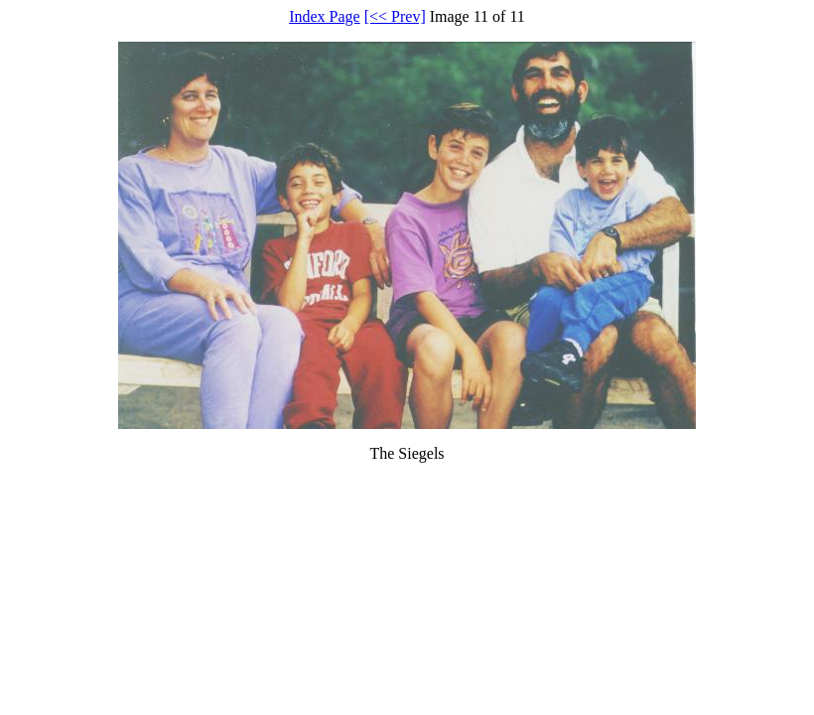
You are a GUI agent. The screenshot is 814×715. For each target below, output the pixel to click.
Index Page (324, 16)
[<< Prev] (395, 16)
